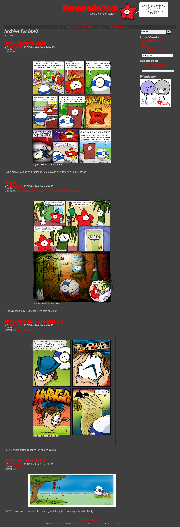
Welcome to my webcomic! (154, 66)
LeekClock (44, 191)
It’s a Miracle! (148, 48)
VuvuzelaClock (73, 191)
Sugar (11, 182)
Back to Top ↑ (125, 523)
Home (56, 26)
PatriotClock (28, 330)
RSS (116, 523)
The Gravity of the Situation (154, 51)
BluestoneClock (30, 191)
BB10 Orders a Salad (25, 43)
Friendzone (71, 26)
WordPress (83, 523)
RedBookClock (30, 52)
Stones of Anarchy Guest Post (156, 64)
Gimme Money (118, 26)
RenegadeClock (90, 8)
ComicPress (97, 523)
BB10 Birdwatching (25, 460)
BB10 (19, 52)
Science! (146, 43)
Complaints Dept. (94, 26)
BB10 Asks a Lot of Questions (34, 321)
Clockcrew (18, 49)
